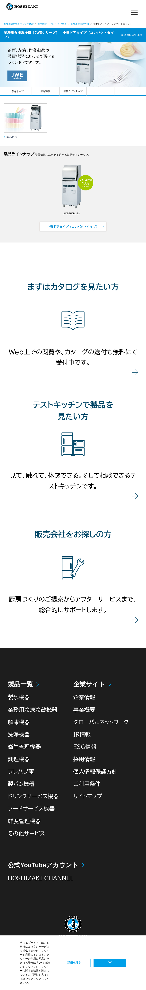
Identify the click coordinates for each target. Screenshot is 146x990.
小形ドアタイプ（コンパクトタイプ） (73, 226)
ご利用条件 (87, 783)
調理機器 (19, 759)
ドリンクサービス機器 (33, 796)
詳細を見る (74, 962)
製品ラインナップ (73, 91)
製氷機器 (19, 697)
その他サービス (26, 833)
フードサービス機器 (31, 808)
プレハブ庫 (21, 771)
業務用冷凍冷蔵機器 (32, 709)
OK (110, 962)
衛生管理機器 (24, 746)
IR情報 (82, 734)
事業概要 (84, 709)
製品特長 (45, 91)
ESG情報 (84, 746)
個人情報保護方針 (95, 771)
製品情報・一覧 (46, 24)
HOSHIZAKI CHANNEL (41, 878)
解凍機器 (19, 722)
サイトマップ (87, 796)
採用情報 (84, 759)
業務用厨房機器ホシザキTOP (18, 24)
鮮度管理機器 (24, 821)
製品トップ (18, 91)
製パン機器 (21, 783)
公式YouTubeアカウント (43, 865)
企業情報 (84, 697)
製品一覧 (20, 684)
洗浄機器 (62, 24)
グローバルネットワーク (101, 722)
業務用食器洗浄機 (80, 24)
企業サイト (89, 684)
